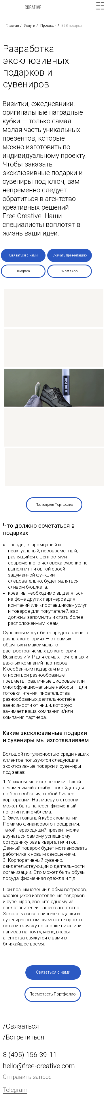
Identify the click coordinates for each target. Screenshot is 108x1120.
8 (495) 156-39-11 (30, 1055)
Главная (12, 26)
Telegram (15, 1089)
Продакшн (48, 26)
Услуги (29, 26)
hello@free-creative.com (39, 1066)
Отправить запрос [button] (27, 1076)
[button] (23, 255)
